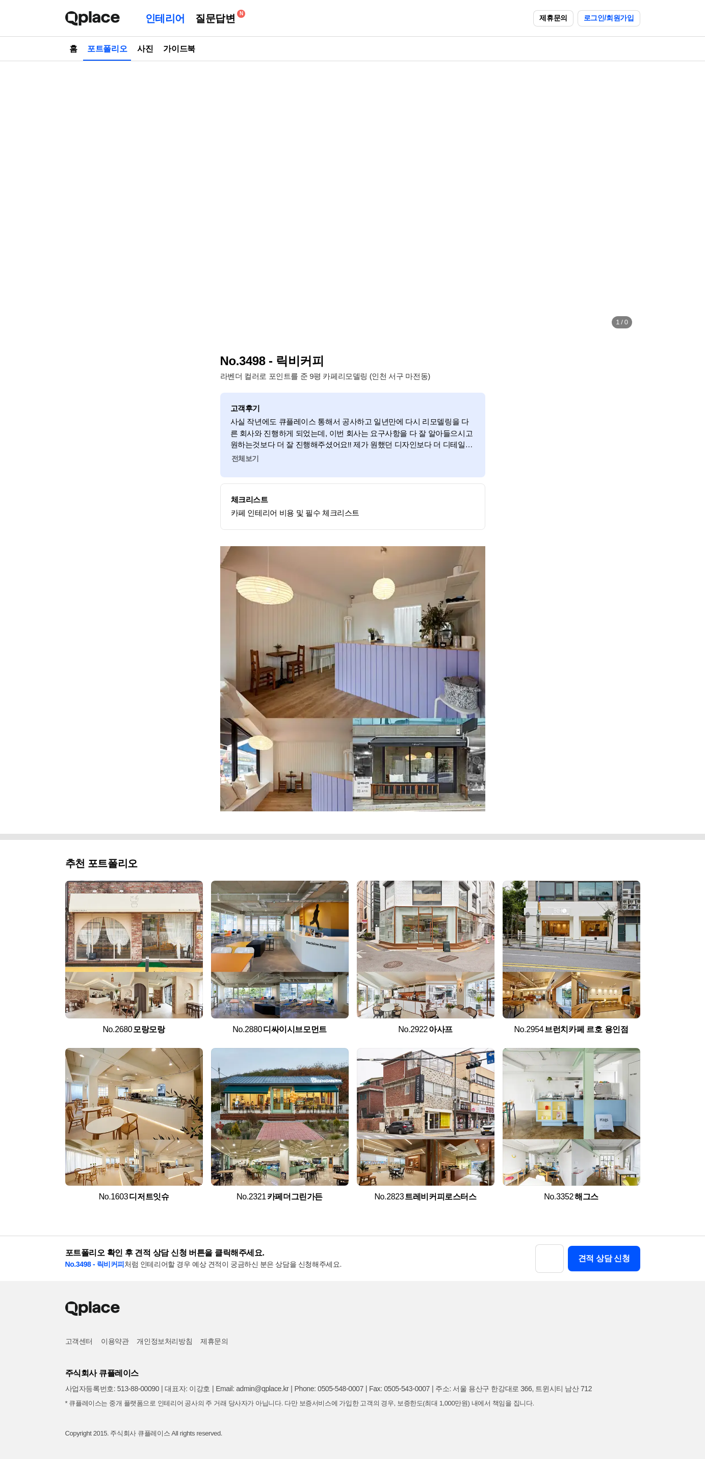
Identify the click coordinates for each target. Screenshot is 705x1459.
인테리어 (165, 18)
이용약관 (114, 1341)
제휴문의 (553, 18)
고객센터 (79, 1341)
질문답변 (217, 16)
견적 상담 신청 (604, 1258)
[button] (83, 199)
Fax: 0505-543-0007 (399, 1389)
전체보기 (245, 458)
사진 (145, 48)
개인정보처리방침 (164, 1341)
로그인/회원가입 (609, 18)
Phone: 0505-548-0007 (329, 1389)
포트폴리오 (107, 48)
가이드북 (179, 48)
